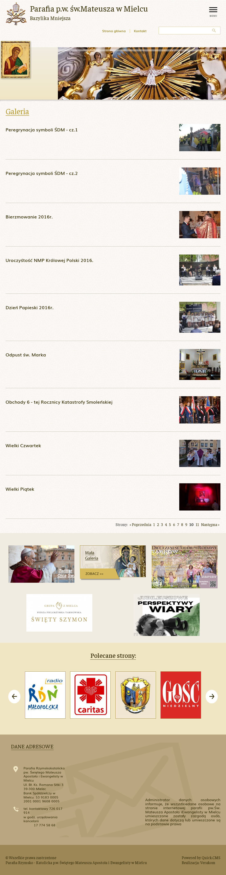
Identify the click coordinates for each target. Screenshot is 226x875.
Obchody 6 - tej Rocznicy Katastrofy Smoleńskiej (59, 401)
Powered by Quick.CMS (201, 857)
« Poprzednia (140, 524)
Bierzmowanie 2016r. (29, 216)
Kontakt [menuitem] (140, 30)
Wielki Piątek (20, 488)
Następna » (210, 524)
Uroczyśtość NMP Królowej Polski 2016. (49, 260)
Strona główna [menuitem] (114, 30)
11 (197, 524)
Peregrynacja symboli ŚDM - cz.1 (42, 129)
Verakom (207, 862)
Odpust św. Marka (26, 354)
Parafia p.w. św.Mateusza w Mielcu (89, 8)
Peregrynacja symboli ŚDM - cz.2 (42, 173)
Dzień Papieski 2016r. (30, 307)
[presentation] (14, 696)
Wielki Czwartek (23, 445)
